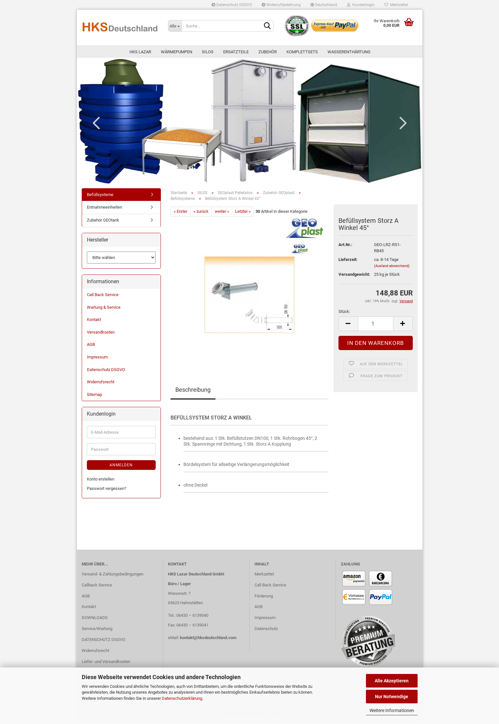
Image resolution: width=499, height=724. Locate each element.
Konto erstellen (100, 482)
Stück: (344, 315)
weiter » (222, 214)
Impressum (97, 360)
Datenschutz (266, 632)
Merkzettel (396, 5)
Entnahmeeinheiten (104, 211)
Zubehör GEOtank (103, 223)
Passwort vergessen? (106, 492)
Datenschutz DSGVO (232, 5)
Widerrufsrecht (100, 385)
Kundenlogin (361, 5)
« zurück (201, 214)
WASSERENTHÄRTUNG (348, 51)
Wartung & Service (103, 310)
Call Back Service (103, 298)
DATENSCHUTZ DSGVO (103, 643)
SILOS (207, 51)
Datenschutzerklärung (182, 698)
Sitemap (94, 398)
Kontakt (94, 323)
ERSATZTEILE (236, 51)
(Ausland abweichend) (392, 269)
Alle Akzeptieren (392, 680)
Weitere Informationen (391, 710)
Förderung (264, 599)
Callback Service (97, 588)
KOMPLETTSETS (302, 51)
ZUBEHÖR (267, 51)
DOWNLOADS (95, 621)
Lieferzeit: (348, 263)
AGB (91, 348)
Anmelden (121, 468)
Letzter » (243, 214)
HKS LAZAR (140, 51)
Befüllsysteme (100, 198)
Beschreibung (193, 393)
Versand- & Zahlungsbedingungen (112, 577)
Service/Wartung (97, 632)
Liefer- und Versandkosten (106, 665)
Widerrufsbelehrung (281, 5)
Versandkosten (101, 335)
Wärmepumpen (176, 51)
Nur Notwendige (391, 696)
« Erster (180, 214)
